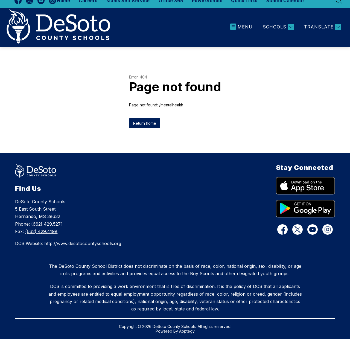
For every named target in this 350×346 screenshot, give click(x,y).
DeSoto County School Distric (90, 273)
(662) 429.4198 (41, 238)
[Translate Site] (322, 34)
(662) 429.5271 (47, 231)
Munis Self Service (128, 7)
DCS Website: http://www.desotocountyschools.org (68, 250)
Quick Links (244, 7)
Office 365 (171, 7)
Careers (88, 7)
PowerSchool (207, 7)
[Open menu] (241, 34)
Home (63, 7)
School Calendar (285, 7)
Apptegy (187, 338)
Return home (144, 130)
